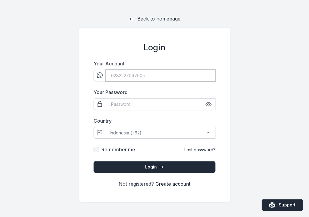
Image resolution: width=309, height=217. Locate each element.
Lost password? (199, 149)
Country (103, 121)
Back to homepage (154, 19)
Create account (172, 184)
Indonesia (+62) (126, 132)
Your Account (109, 64)
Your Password (111, 92)
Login (154, 167)
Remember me (118, 149)
